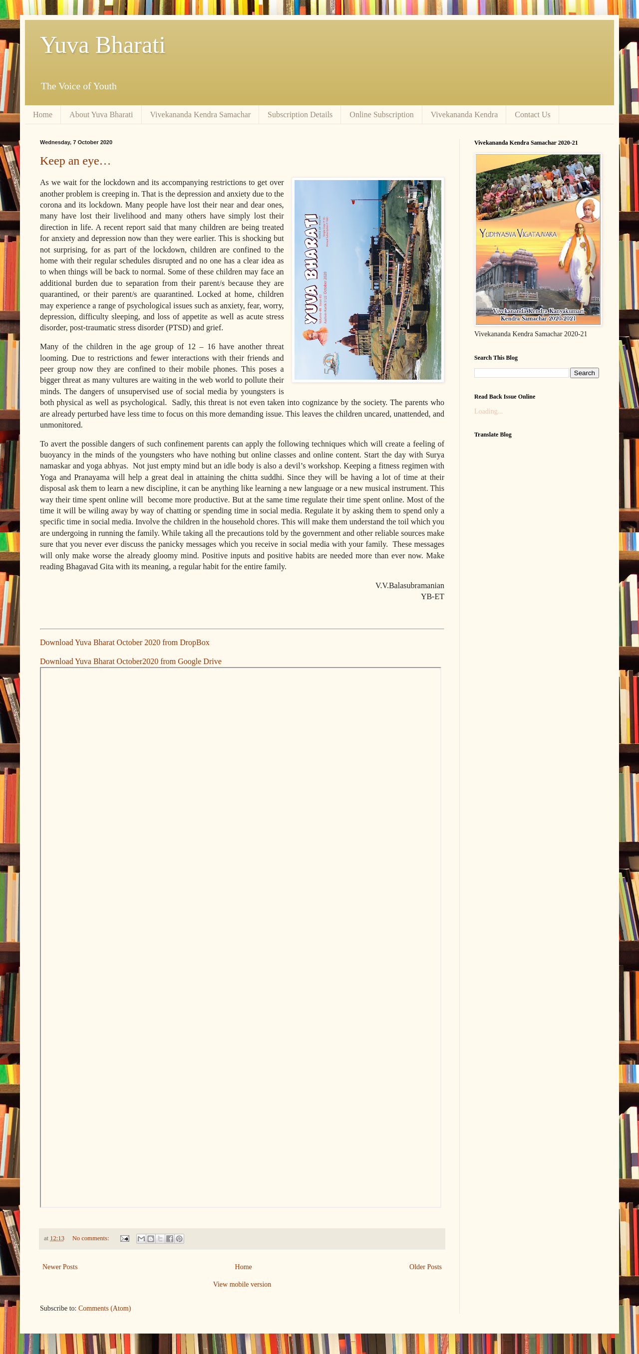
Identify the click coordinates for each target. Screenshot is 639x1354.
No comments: (91, 1238)
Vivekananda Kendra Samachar (200, 114)
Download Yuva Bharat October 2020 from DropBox (125, 642)
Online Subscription (381, 114)
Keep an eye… (75, 160)
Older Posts (425, 1267)
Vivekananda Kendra (464, 114)
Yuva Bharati (103, 44)
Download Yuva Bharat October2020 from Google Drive (131, 661)
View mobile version (242, 1284)
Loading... (488, 411)
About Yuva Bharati (101, 114)
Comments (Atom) (104, 1308)
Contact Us (533, 114)
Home (42, 114)
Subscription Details (300, 114)
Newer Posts (59, 1267)
